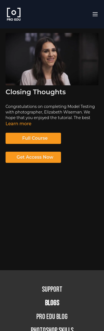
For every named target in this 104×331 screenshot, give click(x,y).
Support (52, 289)
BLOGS (52, 303)
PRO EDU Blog (52, 317)
